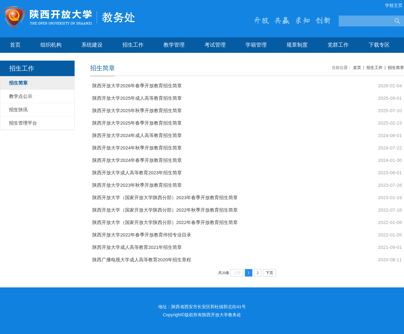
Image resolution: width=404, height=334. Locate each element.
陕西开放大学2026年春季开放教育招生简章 (137, 85)
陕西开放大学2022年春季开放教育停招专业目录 (141, 234)
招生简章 (396, 67)
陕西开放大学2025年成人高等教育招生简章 (137, 98)
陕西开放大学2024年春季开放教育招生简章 (137, 160)
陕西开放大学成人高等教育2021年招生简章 (137, 247)
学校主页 (393, 5)
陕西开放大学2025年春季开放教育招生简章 (137, 123)
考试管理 (215, 45)
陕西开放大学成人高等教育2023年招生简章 (137, 172)
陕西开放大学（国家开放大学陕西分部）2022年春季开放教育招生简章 (165, 222)
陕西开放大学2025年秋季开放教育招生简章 (137, 110)
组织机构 (51, 45)
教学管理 (174, 45)
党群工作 (338, 45)
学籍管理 (256, 45)
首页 (15, 45)
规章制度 (297, 45)
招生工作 (133, 45)
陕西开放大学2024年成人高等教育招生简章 (137, 135)
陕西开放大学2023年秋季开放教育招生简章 (137, 185)
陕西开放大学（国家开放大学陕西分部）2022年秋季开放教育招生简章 (165, 210)
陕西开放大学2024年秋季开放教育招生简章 (137, 147)
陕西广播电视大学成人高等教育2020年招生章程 (141, 259)
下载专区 (379, 45)
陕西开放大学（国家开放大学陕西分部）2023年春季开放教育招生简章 (165, 197)
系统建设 (92, 45)
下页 (269, 273)
